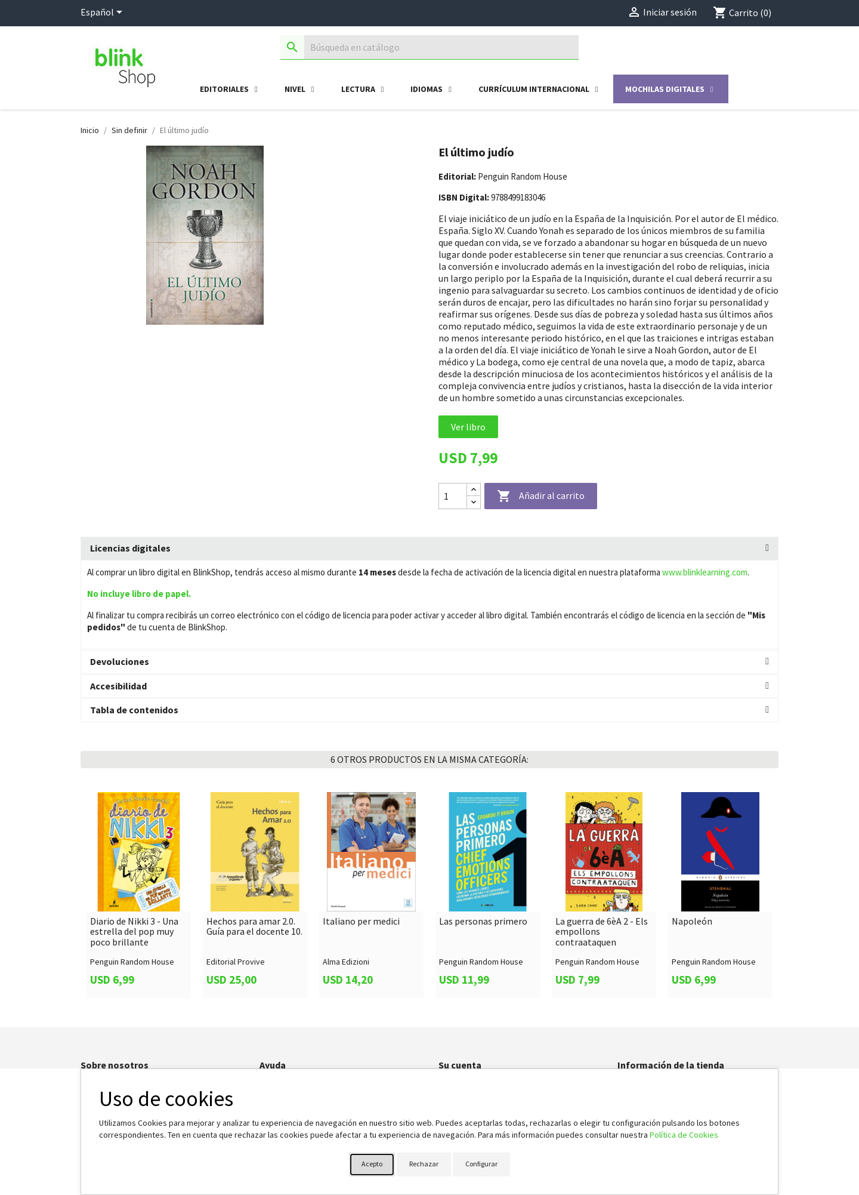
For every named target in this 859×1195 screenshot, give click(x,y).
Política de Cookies (684, 1134)
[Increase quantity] (473, 490)
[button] (429, 548)
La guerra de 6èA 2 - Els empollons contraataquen (601, 932)
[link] (139, 895)
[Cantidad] (452, 496)
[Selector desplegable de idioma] (103, 13)
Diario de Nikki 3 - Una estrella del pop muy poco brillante (134, 932)
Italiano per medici (361, 921)
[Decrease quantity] (473, 502)
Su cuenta (459, 1065)
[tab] (429, 548)
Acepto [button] (371, 1163)
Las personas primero (483, 921)
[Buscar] (429, 47)
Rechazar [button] (423, 1163)
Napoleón (692, 921)
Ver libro (468, 427)
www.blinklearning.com (704, 572)
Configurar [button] (481, 1163)
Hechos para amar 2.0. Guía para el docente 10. (254, 926)
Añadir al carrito (541, 496)
